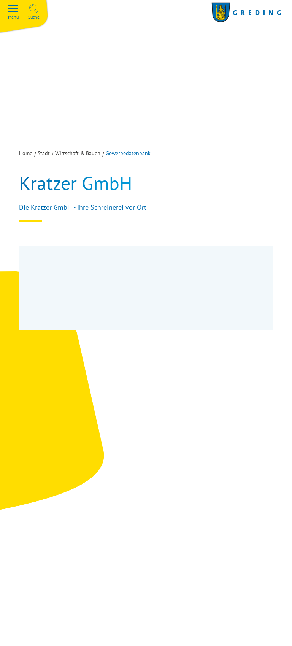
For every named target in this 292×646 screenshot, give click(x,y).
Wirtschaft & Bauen (77, 153)
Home (25, 153)
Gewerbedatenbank (128, 153)
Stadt (44, 153)
